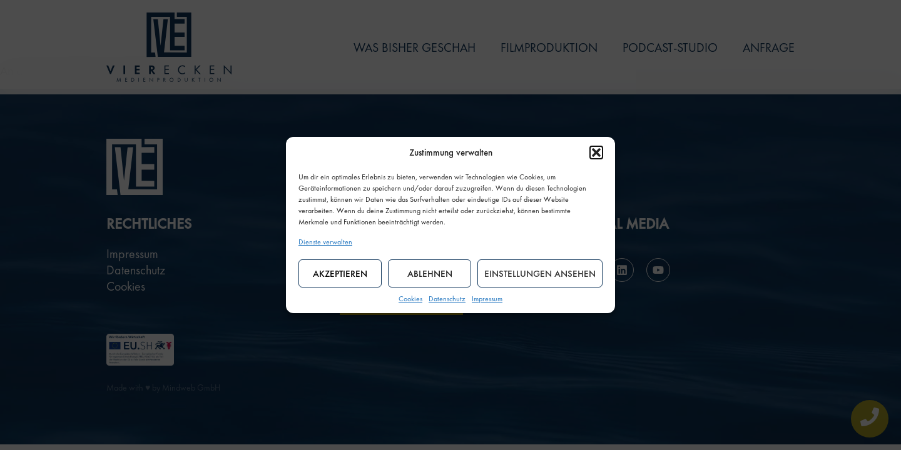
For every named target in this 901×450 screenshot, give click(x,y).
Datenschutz (447, 299)
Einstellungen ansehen (540, 274)
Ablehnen (429, 274)
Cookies (410, 299)
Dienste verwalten (325, 242)
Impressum (487, 299)
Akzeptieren (340, 274)
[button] (596, 152)
